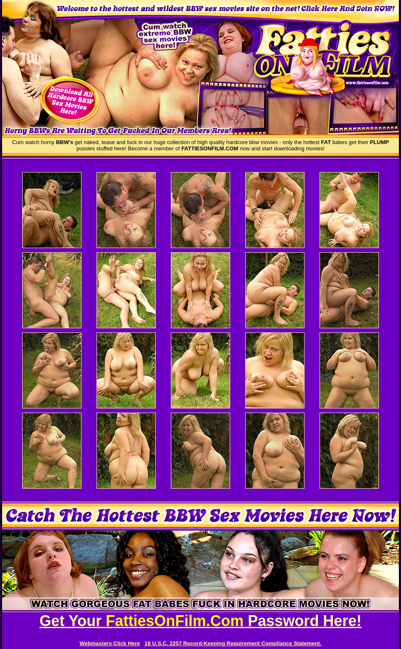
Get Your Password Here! (201, 620)
